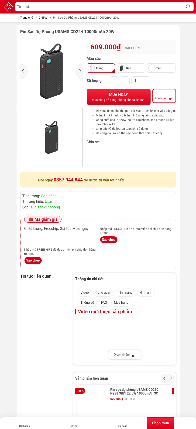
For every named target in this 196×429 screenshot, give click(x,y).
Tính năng (125, 292)
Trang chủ (25, 17)
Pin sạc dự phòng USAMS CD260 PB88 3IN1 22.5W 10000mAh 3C (134, 391)
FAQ (104, 302)
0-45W (43, 17)
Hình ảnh (146, 292)
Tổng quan (103, 292)
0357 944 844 (68, 180)
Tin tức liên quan (36, 276)
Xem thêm (124, 355)
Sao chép (109, 240)
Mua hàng (121, 302)
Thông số (87, 302)
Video (85, 292)
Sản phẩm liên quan (91, 378)
